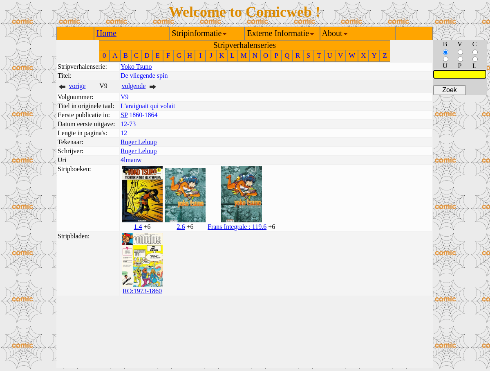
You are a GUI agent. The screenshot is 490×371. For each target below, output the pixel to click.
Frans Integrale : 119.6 (237, 226)
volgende (134, 85)
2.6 (181, 226)
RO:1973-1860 (142, 290)
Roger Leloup (139, 141)
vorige (77, 85)
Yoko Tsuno (136, 66)
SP (124, 114)
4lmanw (131, 159)
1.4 (138, 226)
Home (106, 33)
